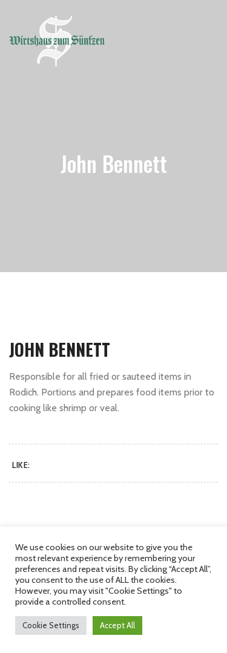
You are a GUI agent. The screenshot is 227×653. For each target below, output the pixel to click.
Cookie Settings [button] (50, 625)
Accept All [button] (117, 625)
